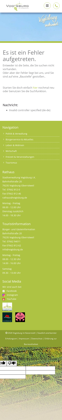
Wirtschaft (11, 151)
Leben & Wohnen (15, 145)
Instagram (12, 294)
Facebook (9, 290)
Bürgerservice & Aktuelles (19, 139)
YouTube (11, 298)
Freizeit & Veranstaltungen (20, 156)
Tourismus (11, 162)
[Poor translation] (12, 363)
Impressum (24, 338)
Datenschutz (37, 338)
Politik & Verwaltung (16, 133)
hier (35, 87)
